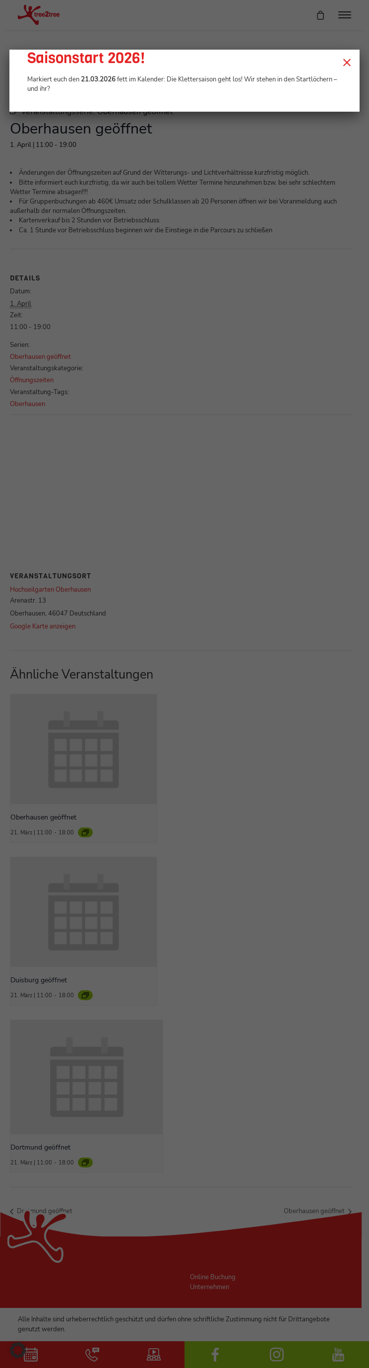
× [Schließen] (347, 62)
